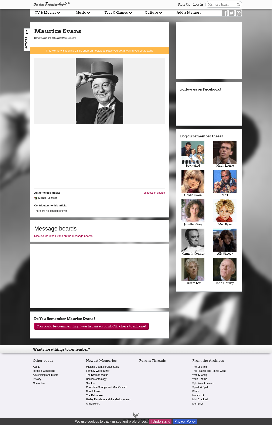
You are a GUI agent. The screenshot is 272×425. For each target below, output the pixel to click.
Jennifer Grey (193, 212)
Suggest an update (154, 192)
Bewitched (193, 154)
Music (82, 12)
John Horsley (225, 271)
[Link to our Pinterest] (238, 13)
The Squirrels (199, 366)
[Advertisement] (99, 157)
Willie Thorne (199, 378)
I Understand (160, 421)
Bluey (195, 391)
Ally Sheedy (225, 242)
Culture (153, 12)
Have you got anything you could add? (129, 50)
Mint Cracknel (200, 399)
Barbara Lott (193, 271)
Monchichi (198, 395)
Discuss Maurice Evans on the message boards (63, 236)
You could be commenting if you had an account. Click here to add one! (91, 326)
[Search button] (238, 4)
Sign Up (184, 4)
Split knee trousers (202, 383)
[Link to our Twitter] (231, 13)
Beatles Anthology (96, 378)
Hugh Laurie (225, 154)
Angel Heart (92, 403)
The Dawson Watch (97, 374)
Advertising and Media (45, 374)
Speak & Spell (200, 387)
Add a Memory (189, 12)
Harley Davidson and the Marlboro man (108, 399)
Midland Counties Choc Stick (102, 366)
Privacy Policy (185, 421)
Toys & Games (118, 12)
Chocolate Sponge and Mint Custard (106, 387)
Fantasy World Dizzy (97, 370)
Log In (198, 4)
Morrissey (197, 403)
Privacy (37, 378)
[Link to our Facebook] (224, 13)
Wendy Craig (199, 374)
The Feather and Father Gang (209, 370)
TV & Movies (47, 12)
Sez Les (90, 383)
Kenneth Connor (193, 242)
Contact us (39, 383)
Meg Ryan (225, 212)
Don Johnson (93, 391)
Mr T (225, 183)
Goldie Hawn (193, 183)
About (36, 366)
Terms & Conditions (44, 370)
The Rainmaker (94, 395)
